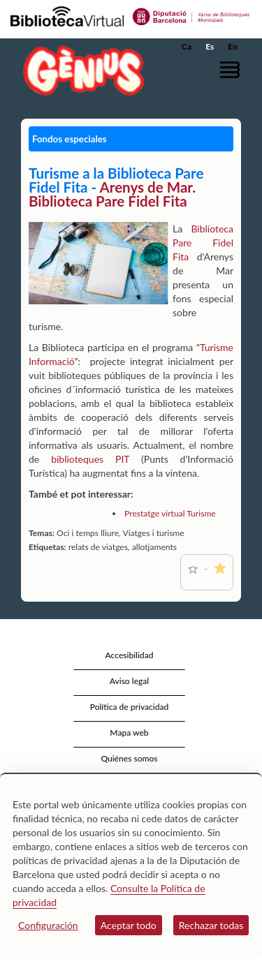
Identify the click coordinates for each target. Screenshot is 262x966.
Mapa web (129, 732)
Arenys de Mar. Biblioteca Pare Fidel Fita (112, 194)
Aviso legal (129, 681)
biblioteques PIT (90, 459)
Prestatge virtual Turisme (170, 513)
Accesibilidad (129, 655)
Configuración (48, 925)
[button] (232, 69)
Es (209, 46)
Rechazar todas (211, 925)
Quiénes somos (129, 758)
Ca (186, 46)
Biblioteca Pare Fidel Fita (203, 242)
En (233, 46)
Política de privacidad (129, 706)
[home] (80, 70)
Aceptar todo (129, 925)
